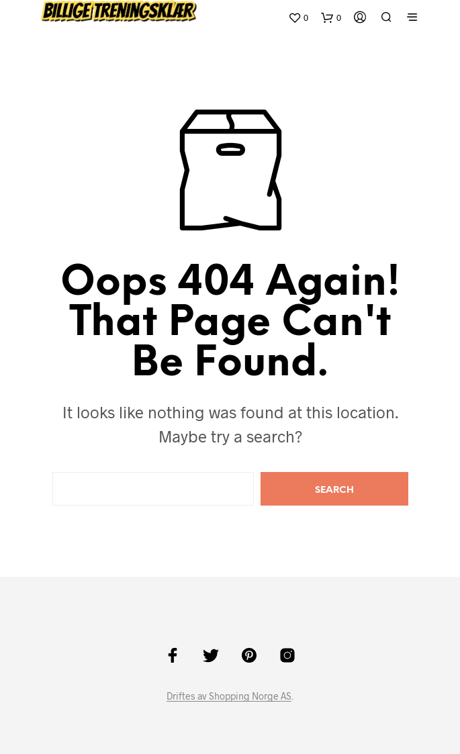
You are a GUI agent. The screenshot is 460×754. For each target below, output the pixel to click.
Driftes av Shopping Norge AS (229, 696)
